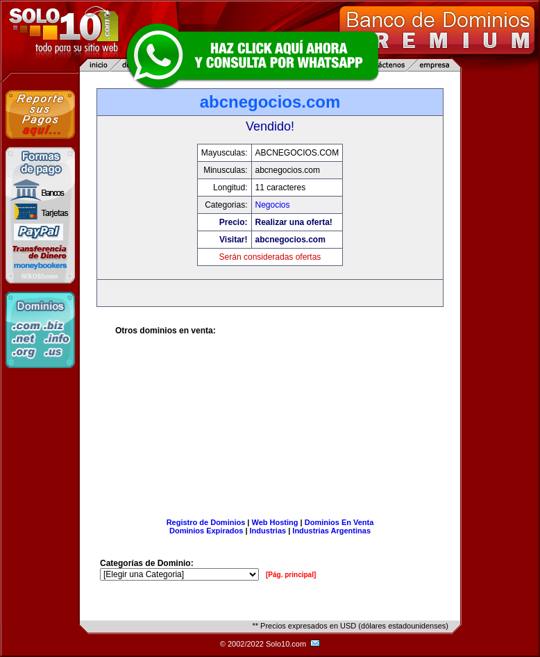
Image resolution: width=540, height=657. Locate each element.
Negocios (272, 205)
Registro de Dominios (206, 522)
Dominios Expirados (206, 530)
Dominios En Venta (339, 522)
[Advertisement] (270, 432)
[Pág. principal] (291, 575)
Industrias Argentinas (331, 530)
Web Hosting (275, 522)
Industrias (268, 530)
